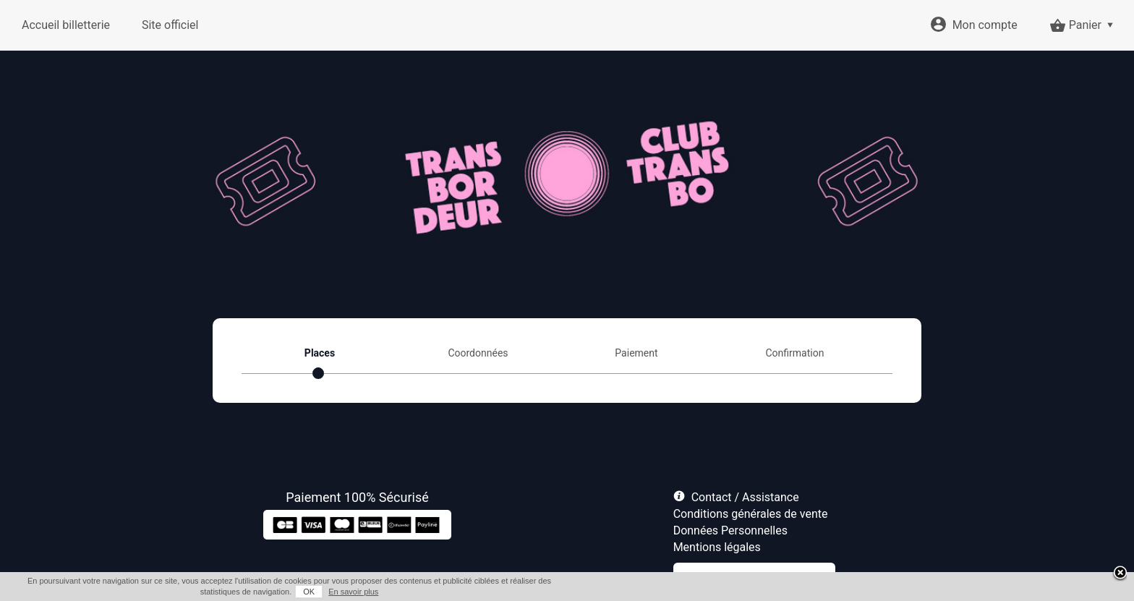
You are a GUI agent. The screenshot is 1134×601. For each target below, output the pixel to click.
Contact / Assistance (745, 497)
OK (309, 591)
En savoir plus (353, 591)
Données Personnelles (730, 530)
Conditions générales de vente (750, 514)
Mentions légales (717, 547)
